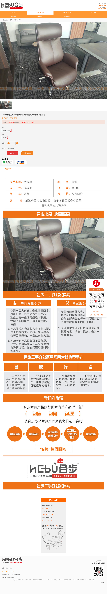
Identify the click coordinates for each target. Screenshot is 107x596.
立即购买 (12, 153)
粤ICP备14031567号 (88, 580)
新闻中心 (40, 16)
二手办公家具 (40, 12)
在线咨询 (96, 290)
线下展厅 (93, 12)
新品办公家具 (67, 12)
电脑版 (102, 583)
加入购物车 (27, 153)
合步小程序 (67, 16)
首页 (13, 12)
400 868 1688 (102, 5)
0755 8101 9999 (102, 9)
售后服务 (13, 16)
